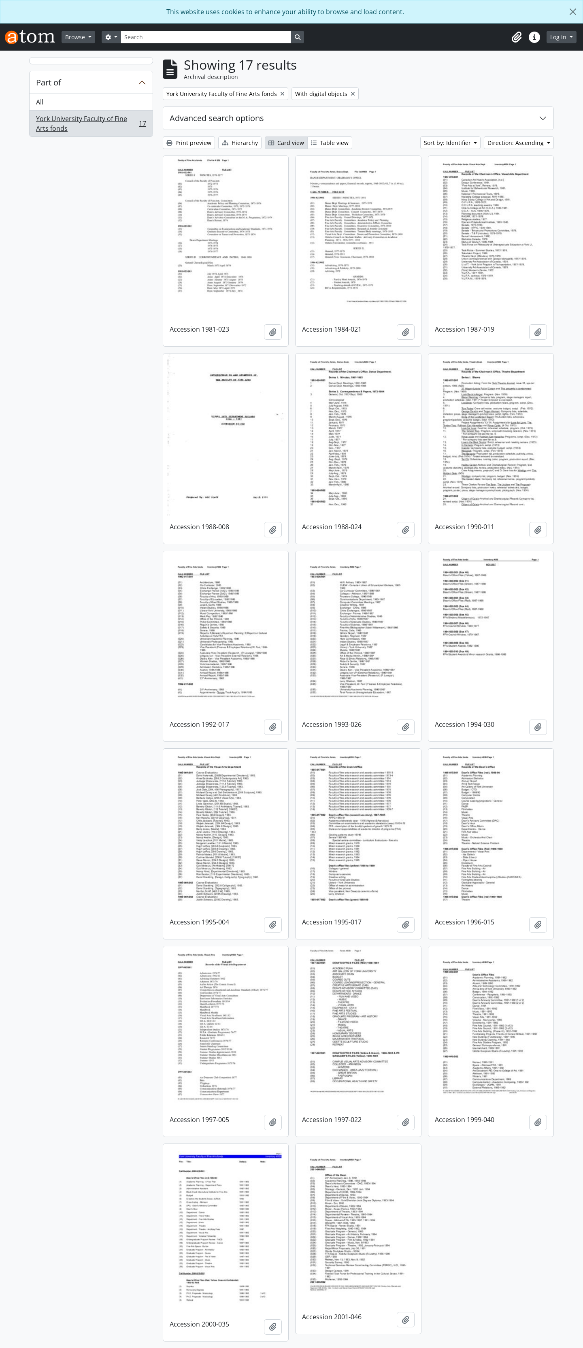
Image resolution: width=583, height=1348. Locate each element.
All (39, 102)
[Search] (206, 37)
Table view (330, 143)
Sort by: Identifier (448, 143)
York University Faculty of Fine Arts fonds (91, 123)
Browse (76, 37)
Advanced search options (217, 118)
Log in (559, 37)
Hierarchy (240, 143)
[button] (517, 37)
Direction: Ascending (516, 143)
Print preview (188, 143)
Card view (286, 143)
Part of (48, 82)
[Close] (573, 11)
